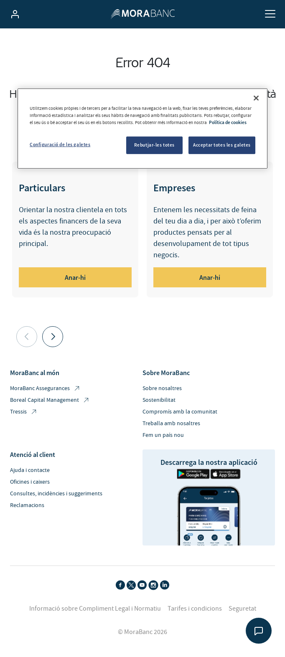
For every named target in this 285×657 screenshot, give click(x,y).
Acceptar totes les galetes (222, 145)
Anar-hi (75, 277)
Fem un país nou (163, 435)
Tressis (24, 412)
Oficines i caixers (30, 482)
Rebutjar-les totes (154, 145)
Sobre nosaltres (162, 388)
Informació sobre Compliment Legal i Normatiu (95, 608)
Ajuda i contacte (30, 470)
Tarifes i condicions (195, 608)
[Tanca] (256, 98)
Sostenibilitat (159, 400)
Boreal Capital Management (50, 400)
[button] (52, 336)
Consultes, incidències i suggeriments (56, 493)
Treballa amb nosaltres (171, 423)
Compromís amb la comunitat (179, 412)
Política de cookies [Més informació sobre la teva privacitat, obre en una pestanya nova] (228, 122)
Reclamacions (27, 505)
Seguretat (242, 608)
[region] (142, 128)
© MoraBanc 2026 (142, 632)
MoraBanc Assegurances (45, 389)
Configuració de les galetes (60, 144)
